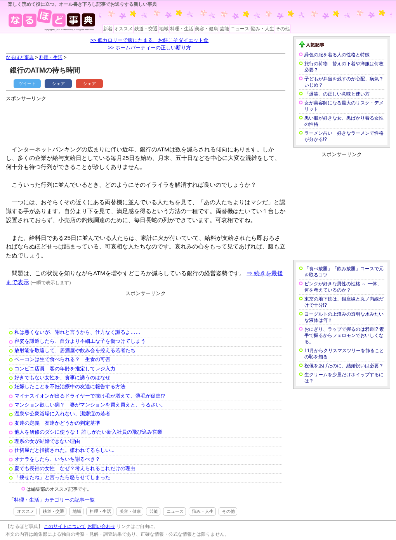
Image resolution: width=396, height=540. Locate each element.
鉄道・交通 (146, 28)
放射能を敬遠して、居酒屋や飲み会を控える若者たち (74, 350)
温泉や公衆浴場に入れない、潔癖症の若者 (62, 414)
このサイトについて (65, 526)
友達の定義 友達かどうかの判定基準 (57, 423)
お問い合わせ (101, 526)
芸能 (224, 28)
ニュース (240, 28)
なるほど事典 (20, 57)
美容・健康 (206, 28)
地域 (163, 28)
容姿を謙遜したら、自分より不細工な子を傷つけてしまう (80, 341)
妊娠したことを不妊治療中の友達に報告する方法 (69, 386)
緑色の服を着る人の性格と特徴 (337, 54)
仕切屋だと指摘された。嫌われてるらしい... (64, 450)
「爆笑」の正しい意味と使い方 (337, 94)
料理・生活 (181, 28)
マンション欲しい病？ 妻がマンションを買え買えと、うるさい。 (90, 405)
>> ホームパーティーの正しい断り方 (149, 47)
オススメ (123, 28)
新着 (108, 28)
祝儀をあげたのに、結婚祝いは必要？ (344, 365)
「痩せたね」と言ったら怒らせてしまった (62, 477)
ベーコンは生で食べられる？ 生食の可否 (62, 359)
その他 (283, 28)
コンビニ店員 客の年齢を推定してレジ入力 (64, 369)
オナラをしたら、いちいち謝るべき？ (57, 459)
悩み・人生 (262, 28)
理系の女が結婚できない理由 (47, 441)
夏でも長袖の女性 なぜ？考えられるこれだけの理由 (74, 468)
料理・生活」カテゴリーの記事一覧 (54, 500)
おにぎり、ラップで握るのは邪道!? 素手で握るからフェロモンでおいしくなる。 (344, 335)
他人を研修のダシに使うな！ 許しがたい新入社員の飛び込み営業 (88, 432)
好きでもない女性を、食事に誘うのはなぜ (62, 377)
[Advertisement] (147, 120)
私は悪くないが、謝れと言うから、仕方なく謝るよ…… (77, 332)
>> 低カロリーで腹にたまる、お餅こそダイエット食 (149, 40)
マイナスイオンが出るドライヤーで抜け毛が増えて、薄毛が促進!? (89, 396)
